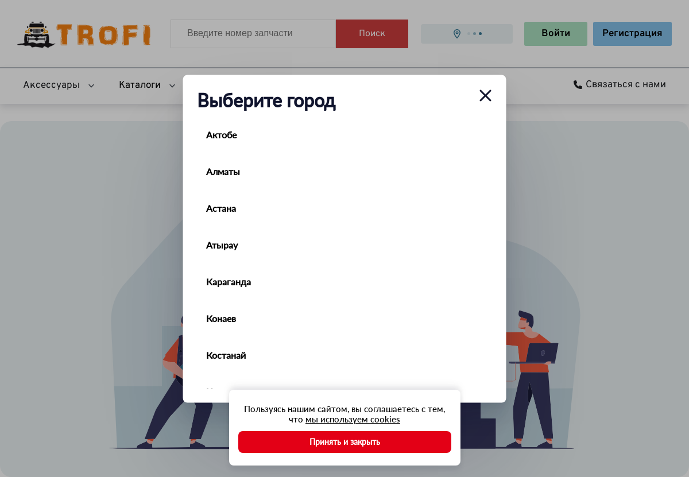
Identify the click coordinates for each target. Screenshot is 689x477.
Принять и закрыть (344, 442)
